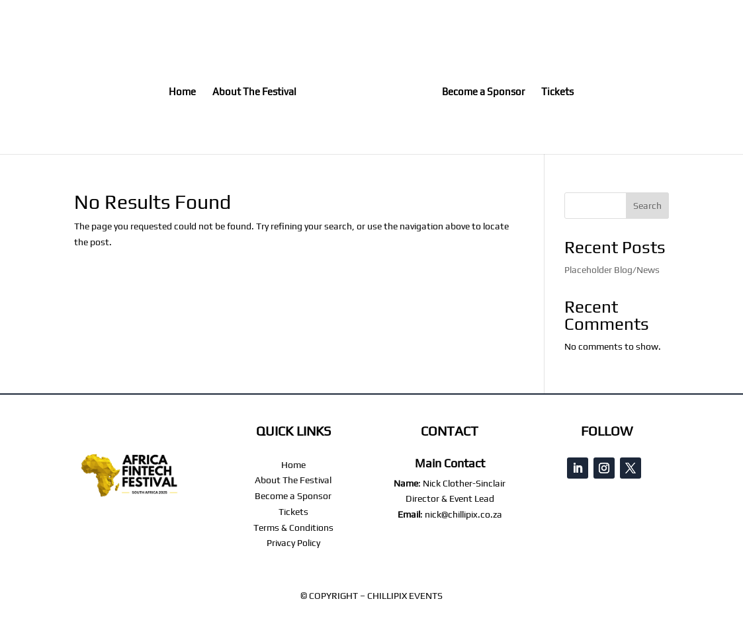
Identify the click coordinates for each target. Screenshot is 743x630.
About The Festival (254, 92)
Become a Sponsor (483, 92)
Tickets (557, 92)
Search (647, 205)
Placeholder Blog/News (612, 269)
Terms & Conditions (293, 527)
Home (182, 92)
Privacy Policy (293, 542)
